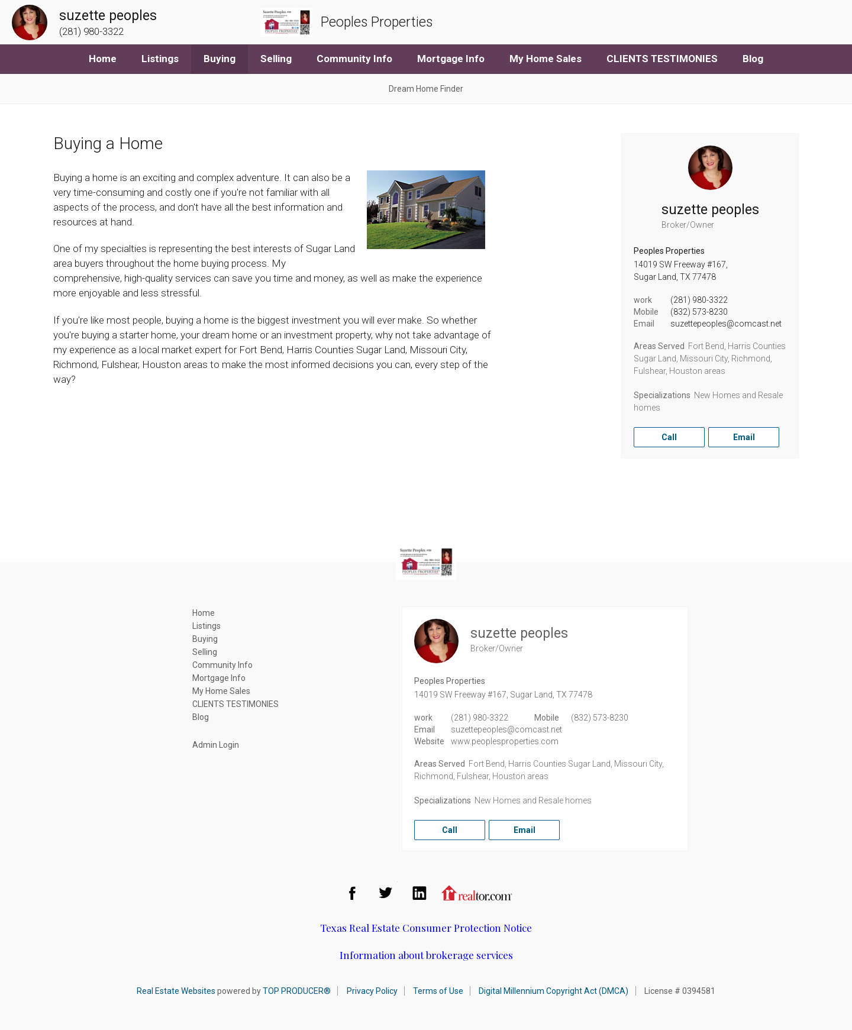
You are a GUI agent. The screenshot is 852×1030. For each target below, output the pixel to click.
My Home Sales (545, 58)
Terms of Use (438, 991)
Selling (276, 58)
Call (669, 437)
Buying (219, 58)
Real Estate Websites (176, 991)
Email (744, 437)
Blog (753, 58)
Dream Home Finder (426, 88)
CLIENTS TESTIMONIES (662, 58)
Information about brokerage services (426, 954)
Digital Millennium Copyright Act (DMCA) (553, 991)
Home (103, 58)
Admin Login (215, 745)
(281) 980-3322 (699, 300)
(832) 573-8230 (699, 312)
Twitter (386, 893)
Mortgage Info (451, 58)
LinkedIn (419, 893)
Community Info (354, 58)
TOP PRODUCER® (297, 991)
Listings (160, 58)
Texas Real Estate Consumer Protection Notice (426, 927)
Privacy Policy (372, 991)
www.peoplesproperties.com (505, 741)
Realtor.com (476, 893)
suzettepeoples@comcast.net (726, 323)
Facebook (352, 893)
